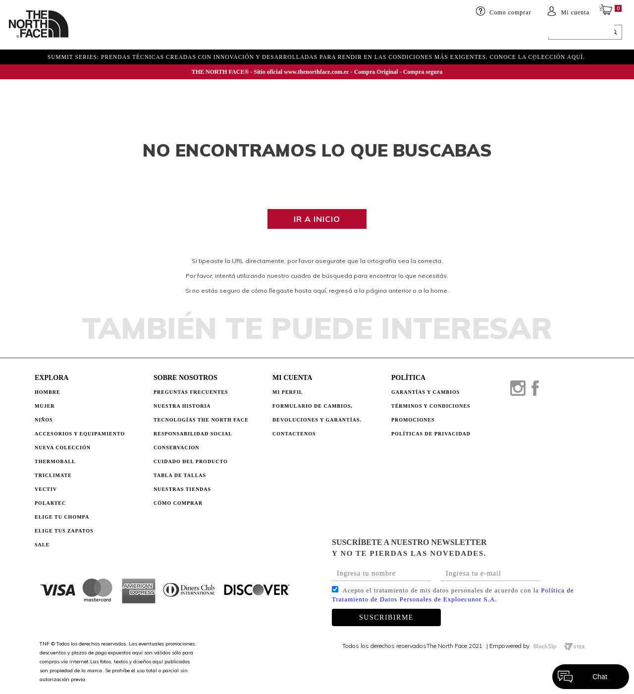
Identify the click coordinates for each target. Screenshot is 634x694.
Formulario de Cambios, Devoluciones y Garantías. (317, 413)
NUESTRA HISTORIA (182, 406)
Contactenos (294, 433)
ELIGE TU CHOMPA (374, 33)
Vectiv (46, 489)
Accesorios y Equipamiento (80, 433)
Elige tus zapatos (64, 531)
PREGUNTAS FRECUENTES (191, 392)
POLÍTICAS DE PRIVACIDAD (431, 433)
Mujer (125, 33)
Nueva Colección (63, 447)
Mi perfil (287, 392)
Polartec (50, 503)
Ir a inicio (317, 219)
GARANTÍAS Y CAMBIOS (425, 392)
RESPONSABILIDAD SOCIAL (193, 433)
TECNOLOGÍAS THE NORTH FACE (201, 420)
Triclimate (53, 475)
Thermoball (55, 461)
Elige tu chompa (62, 517)
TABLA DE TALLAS (180, 475)
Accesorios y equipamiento (221, 33)
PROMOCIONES (413, 420)
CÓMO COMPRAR (178, 503)
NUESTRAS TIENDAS (182, 489)
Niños (155, 33)
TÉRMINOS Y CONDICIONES (431, 406)
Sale (42, 544)
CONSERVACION (177, 447)
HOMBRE (92, 33)
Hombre (47, 392)
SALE (419, 33)
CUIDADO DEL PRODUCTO (191, 461)
